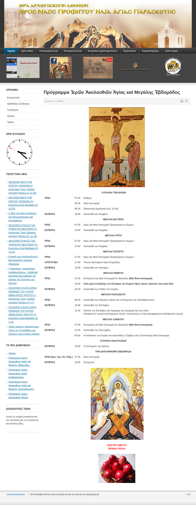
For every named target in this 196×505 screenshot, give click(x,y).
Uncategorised (16, 494)
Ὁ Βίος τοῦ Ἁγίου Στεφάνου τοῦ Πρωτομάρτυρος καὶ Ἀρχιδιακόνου (22, 217)
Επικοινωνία (13, 97)
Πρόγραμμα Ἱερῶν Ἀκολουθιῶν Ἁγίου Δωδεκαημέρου (18, 373)
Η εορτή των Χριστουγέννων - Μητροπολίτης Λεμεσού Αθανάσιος (23, 260)
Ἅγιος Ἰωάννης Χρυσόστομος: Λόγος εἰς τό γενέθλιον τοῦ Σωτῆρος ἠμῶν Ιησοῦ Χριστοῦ (23, 330)
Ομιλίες (11, 116)
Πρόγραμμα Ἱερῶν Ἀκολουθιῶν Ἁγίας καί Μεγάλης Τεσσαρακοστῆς (21, 385)
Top (189, 494)
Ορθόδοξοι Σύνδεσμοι (18, 103)
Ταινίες (10, 122)
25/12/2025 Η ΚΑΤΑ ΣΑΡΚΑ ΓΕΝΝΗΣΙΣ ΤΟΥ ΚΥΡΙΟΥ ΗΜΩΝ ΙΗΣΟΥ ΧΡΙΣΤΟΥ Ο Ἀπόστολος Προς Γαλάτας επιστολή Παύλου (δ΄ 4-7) (22, 295)
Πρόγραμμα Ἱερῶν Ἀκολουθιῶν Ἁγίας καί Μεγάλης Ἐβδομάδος (19, 362)
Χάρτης (12, 353)
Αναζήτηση (12, 110)
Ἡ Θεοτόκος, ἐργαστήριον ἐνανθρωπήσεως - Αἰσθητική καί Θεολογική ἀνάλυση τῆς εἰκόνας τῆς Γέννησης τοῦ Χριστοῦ (23, 276)
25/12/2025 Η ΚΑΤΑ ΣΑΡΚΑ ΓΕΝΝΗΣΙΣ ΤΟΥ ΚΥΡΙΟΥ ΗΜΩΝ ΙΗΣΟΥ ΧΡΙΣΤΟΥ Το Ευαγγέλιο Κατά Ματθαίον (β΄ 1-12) (23, 314)
